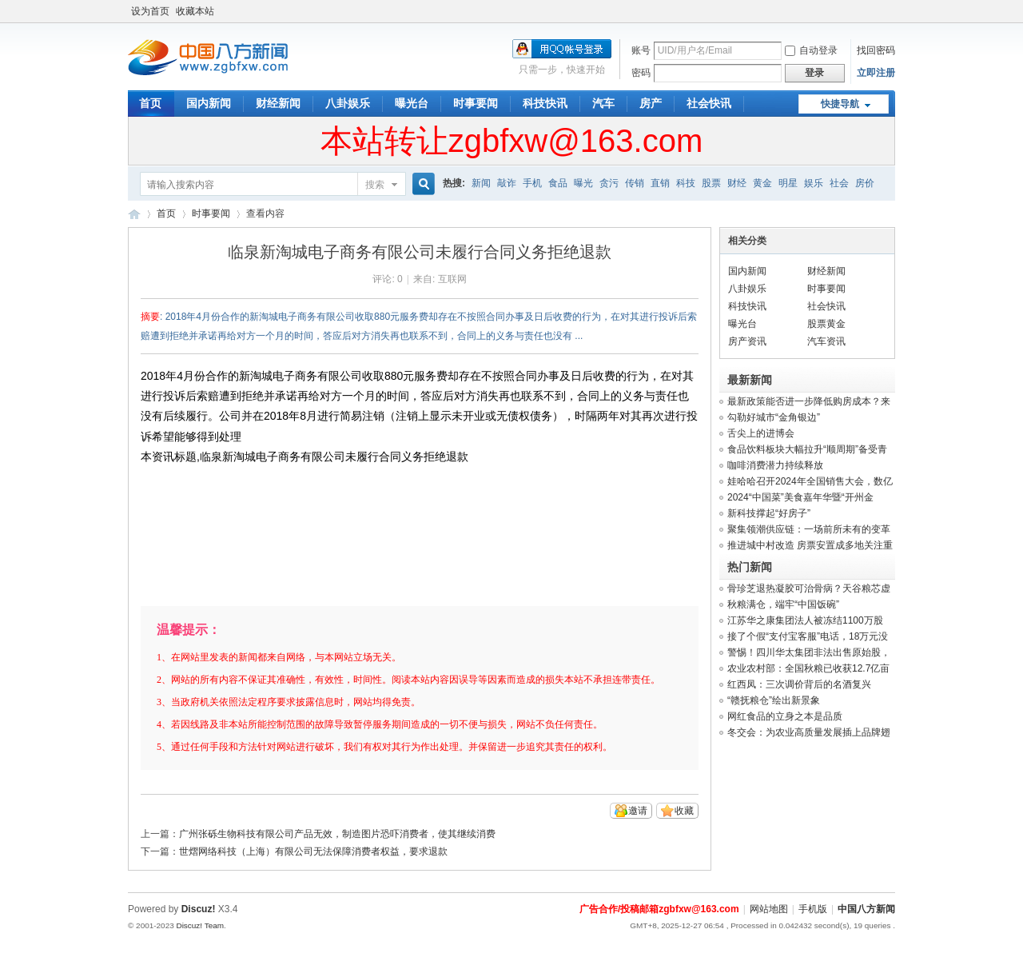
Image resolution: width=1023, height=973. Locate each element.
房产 (650, 103)
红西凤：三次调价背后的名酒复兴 (799, 684)
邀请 (637, 810)
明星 (788, 183)
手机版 (812, 909)
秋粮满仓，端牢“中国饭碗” (783, 604)
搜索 (374, 184)
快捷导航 (840, 104)
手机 (532, 183)
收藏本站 (195, 11)
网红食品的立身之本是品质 (784, 716)
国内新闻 (208, 103)
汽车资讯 (826, 341)
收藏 (684, 810)
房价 (864, 183)
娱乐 (813, 183)
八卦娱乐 (347, 103)
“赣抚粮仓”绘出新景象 (773, 700)
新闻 (481, 183)
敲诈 (506, 183)
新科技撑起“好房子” (768, 513)
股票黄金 (826, 323)
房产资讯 (747, 341)
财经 (736, 183)
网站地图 (769, 909)
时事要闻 (475, 103)
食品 (557, 183)
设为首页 (150, 11)
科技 (685, 183)
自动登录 (811, 50)
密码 (641, 72)
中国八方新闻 (134, 213)
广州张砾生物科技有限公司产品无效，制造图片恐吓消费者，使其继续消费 (337, 833)
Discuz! (198, 909)
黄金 (762, 183)
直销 (660, 183)
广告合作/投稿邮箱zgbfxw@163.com (659, 909)
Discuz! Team (200, 925)
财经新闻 (278, 103)
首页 (150, 103)
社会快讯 (709, 103)
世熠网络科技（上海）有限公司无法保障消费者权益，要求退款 (313, 851)
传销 (634, 183)
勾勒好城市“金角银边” (773, 417)
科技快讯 (545, 103)
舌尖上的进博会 (760, 433)
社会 (839, 183)
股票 (711, 183)
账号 (641, 50)
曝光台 (411, 103)
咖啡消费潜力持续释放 (775, 465)
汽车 (603, 103)
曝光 (583, 183)
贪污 (609, 183)
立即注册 (876, 72)
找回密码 (876, 50)
